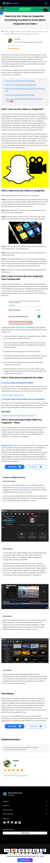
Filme (8, 3)
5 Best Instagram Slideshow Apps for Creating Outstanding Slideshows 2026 (20, 748)
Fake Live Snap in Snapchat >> (12, 395)
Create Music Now (25, 9)
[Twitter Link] (16, 822)
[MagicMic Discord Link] (12, 822)
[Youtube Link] (4, 822)
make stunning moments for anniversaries (29, 487)
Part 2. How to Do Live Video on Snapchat (21, 85)
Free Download (25, 860)
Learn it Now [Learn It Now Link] (25, 833)
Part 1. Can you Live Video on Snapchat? (20, 81)
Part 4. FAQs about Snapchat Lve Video (20, 95)
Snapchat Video (15, 32)
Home (6, 32)
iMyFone (16, 3)
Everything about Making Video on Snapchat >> (19, 415)
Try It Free (12, 467)
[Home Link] (13, 794)
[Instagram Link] (19, 822)
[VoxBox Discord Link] (8, 822)
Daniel (17, 39)
